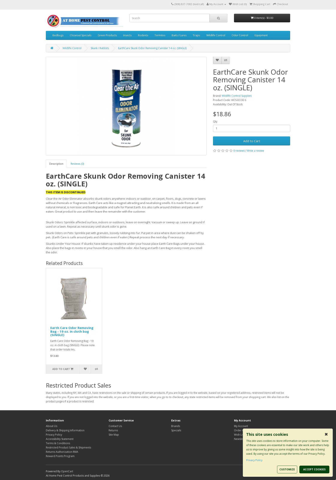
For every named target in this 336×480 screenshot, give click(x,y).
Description (56, 164)
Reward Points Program (60, 456)
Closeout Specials (80, 35)
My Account (241, 426)
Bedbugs (57, 35)
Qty (215, 121)
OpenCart (67, 471)
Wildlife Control (215, 35)
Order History (242, 430)
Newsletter (240, 439)
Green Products (107, 35)
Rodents (143, 35)
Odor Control (240, 35)
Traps (196, 35)
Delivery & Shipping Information (65, 430)
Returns (113, 430)
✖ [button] (326, 434)
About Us (51, 426)
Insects (127, 35)
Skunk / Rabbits (100, 48)
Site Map (114, 434)
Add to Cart (251, 141)
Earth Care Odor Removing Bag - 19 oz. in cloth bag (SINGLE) (71, 331)
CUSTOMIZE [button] (287, 469)
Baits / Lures (179, 35)
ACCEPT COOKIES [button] (314, 469)
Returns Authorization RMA (62, 452)
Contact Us (115, 426)
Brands (175, 426)
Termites (159, 35)
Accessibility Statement (60, 439)
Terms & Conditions (58, 443)
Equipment (261, 35)
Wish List (239, 434)
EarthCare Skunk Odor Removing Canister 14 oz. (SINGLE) (152, 48)
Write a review (255, 150)
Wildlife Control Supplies (237, 96)
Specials (176, 430)
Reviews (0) (77, 164)
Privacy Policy (54, 434)
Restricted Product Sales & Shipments (68, 447)
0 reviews (239, 150)
